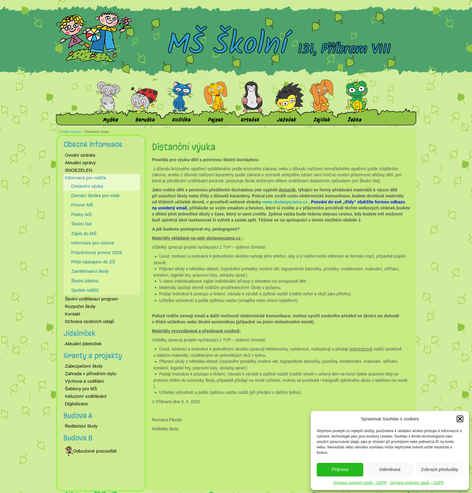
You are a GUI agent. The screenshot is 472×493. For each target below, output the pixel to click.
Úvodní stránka (70, 131)
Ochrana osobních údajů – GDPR (360, 483)
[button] (460, 419)
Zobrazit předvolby (439, 469)
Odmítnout (389, 469)
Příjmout (340, 469)
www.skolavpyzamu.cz (284, 201)
